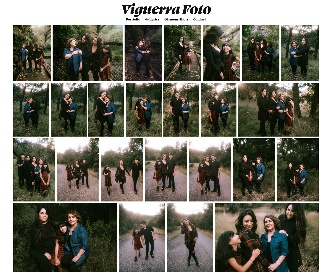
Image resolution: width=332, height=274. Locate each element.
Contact (199, 19)
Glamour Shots (176, 19)
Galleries (152, 19)
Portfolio (133, 19)
